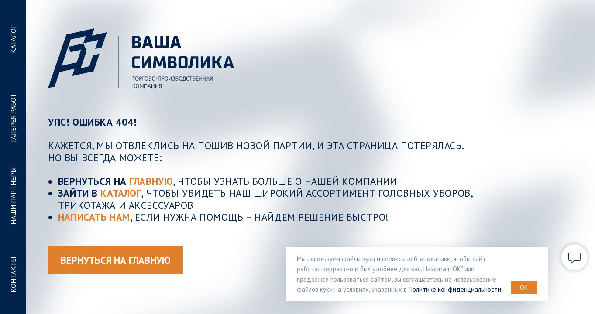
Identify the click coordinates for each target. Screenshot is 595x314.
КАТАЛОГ (13, 39)
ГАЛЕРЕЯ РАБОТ (13, 117)
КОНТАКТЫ (13, 275)
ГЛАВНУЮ (151, 181)
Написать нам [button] (94, 217)
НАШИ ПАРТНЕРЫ (13, 196)
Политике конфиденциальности (455, 289)
